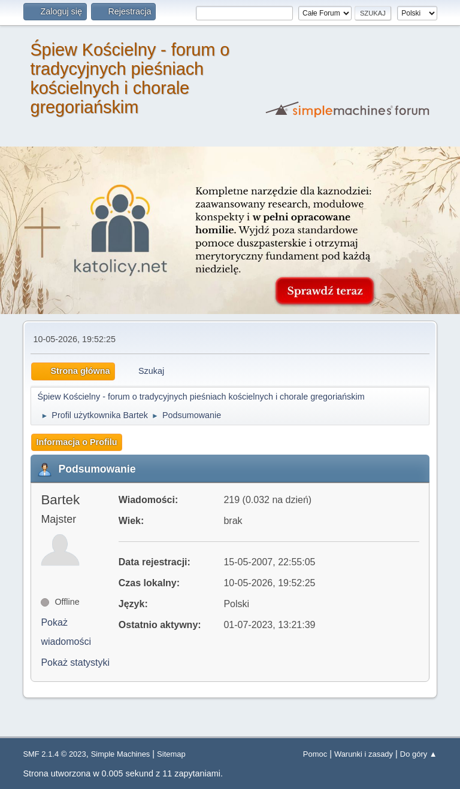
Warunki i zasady (363, 754)
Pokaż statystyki (75, 662)
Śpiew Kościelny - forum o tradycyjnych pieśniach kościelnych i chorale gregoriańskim (129, 78)
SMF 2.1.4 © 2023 (54, 754)
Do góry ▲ (418, 754)
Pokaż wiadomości (66, 632)
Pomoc (315, 754)
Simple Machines (120, 754)
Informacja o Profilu (76, 442)
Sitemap (171, 754)
